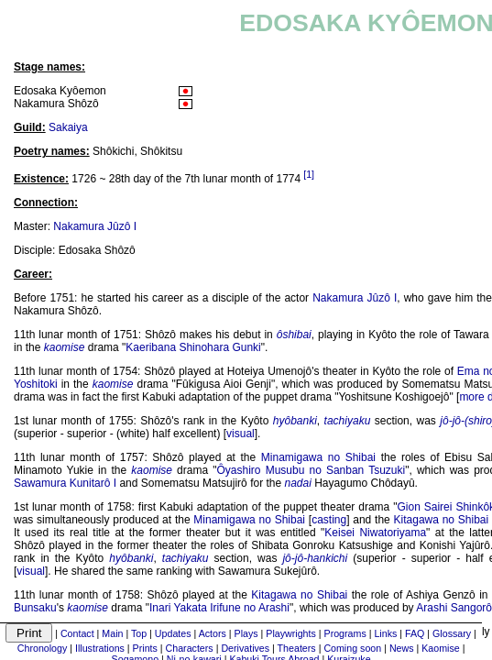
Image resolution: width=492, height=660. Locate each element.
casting (329, 519)
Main (112, 633)
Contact (77, 633)
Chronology (42, 648)
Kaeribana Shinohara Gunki (193, 347)
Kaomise (440, 648)
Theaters (297, 648)
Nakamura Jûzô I (95, 226)
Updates (173, 633)
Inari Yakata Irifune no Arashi (219, 607)
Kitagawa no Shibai (441, 519)
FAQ (414, 633)
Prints (145, 648)
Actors (212, 633)
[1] (308, 174)
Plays (246, 633)
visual (240, 433)
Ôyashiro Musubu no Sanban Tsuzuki (311, 470)
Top (139, 633)
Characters (189, 648)
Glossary (451, 633)
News (401, 648)
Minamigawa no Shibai (318, 457)
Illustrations (100, 648)
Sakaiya (68, 127)
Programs (345, 633)
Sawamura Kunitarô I (65, 483)
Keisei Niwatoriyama (375, 532)
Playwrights (290, 633)
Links (385, 633)
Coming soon (352, 648)
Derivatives (245, 648)
